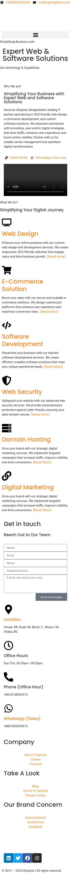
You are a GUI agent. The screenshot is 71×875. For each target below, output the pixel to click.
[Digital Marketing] (6, 476)
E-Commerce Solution (22, 285)
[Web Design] (6, 222)
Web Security (22, 391)
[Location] (8, 609)
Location (12, 619)
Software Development (22, 340)
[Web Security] (6, 380)
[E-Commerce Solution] (6, 270)
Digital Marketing (28, 487)
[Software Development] (6, 325)
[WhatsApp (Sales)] (8, 708)
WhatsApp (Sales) (22, 718)
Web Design (20, 233)
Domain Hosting (26, 439)
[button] (35, 34)
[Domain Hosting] (6, 428)
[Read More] (56, 256)
